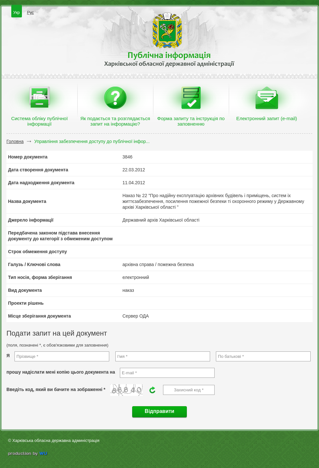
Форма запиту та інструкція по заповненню (191, 121)
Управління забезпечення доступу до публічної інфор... (92, 141)
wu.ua (28, 454)
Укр (16, 12)
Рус (30, 12)
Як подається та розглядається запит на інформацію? (115, 121)
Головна (15, 141)
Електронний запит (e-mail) (266, 118)
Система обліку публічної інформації (39, 121)
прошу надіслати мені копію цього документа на (60, 372)
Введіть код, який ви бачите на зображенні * (55, 389)
